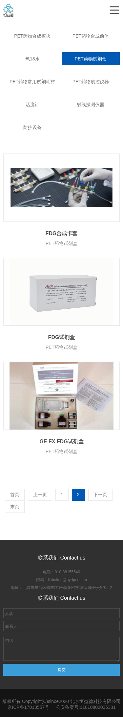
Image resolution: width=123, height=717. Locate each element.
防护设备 (32, 127)
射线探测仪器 (90, 104)
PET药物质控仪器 (90, 81)
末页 (14, 506)
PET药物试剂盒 (91, 58)
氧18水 (32, 58)
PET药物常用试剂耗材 (32, 81)
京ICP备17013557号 (29, 707)
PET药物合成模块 (32, 36)
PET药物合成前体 (90, 36)
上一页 (40, 494)
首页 (14, 494)
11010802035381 (97, 707)
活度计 (32, 104)
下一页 (100, 494)
